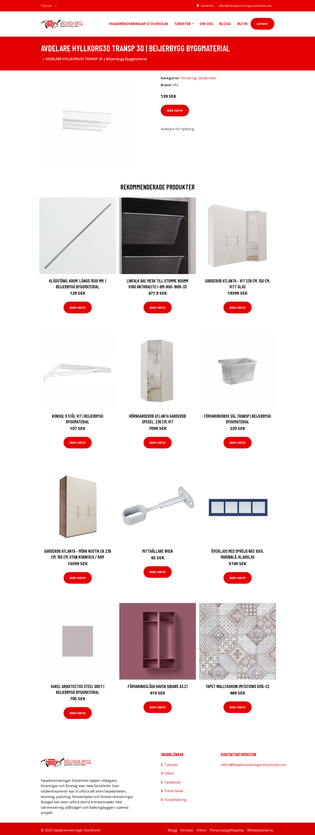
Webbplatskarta (260, 827)
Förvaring (188, 75)
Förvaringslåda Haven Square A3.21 (157, 683)
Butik (242, 22)
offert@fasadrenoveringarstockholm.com (243, 6)
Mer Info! (175, 107)
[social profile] (56, 6)
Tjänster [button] (182, 22)
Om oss (206, 22)
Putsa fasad (174, 788)
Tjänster (171, 761)
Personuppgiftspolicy (227, 827)
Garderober (207, 75)
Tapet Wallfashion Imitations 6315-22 (238, 683)
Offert (262, 22)
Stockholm (202, 6)
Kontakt (187, 827)
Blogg (225, 22)
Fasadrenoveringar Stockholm (138, 22)
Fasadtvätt (173, 779)
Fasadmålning (175, 796)
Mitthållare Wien (157, 548)
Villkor (202, 827)
